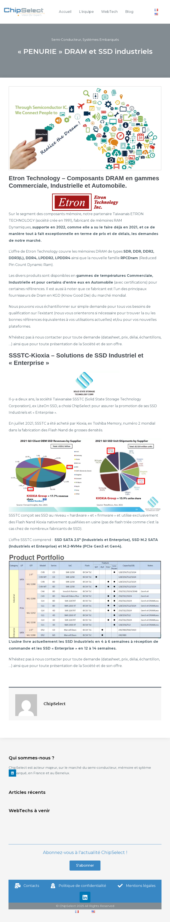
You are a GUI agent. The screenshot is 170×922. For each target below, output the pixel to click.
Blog (129, 12)
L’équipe (86, 12)
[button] (85, 866)
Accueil (65, 12)
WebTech (109, 12)
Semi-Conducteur (66, 39)
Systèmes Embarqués (101, 39)
